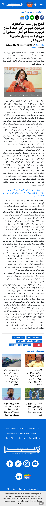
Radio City (10, 438)
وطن (22, 12)
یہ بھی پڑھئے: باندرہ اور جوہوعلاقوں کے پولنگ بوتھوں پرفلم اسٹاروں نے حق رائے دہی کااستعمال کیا (23, 192)
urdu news (18, 337)
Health (22, 428)
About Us (11, 489)
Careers (22, 489)
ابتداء (38, 12)
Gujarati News (34, 438)
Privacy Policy (27, 501)
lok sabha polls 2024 (20, 345)
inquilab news (34, 337)
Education (33, 428)
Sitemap (32, 489)
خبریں (30, 12)
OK (41, 503)
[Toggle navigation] (41, 4)
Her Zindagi (31, 433)
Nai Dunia (11, 433)
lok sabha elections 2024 (29, 341)
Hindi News (11, 428)
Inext (20, 433)
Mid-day (21, 438)
